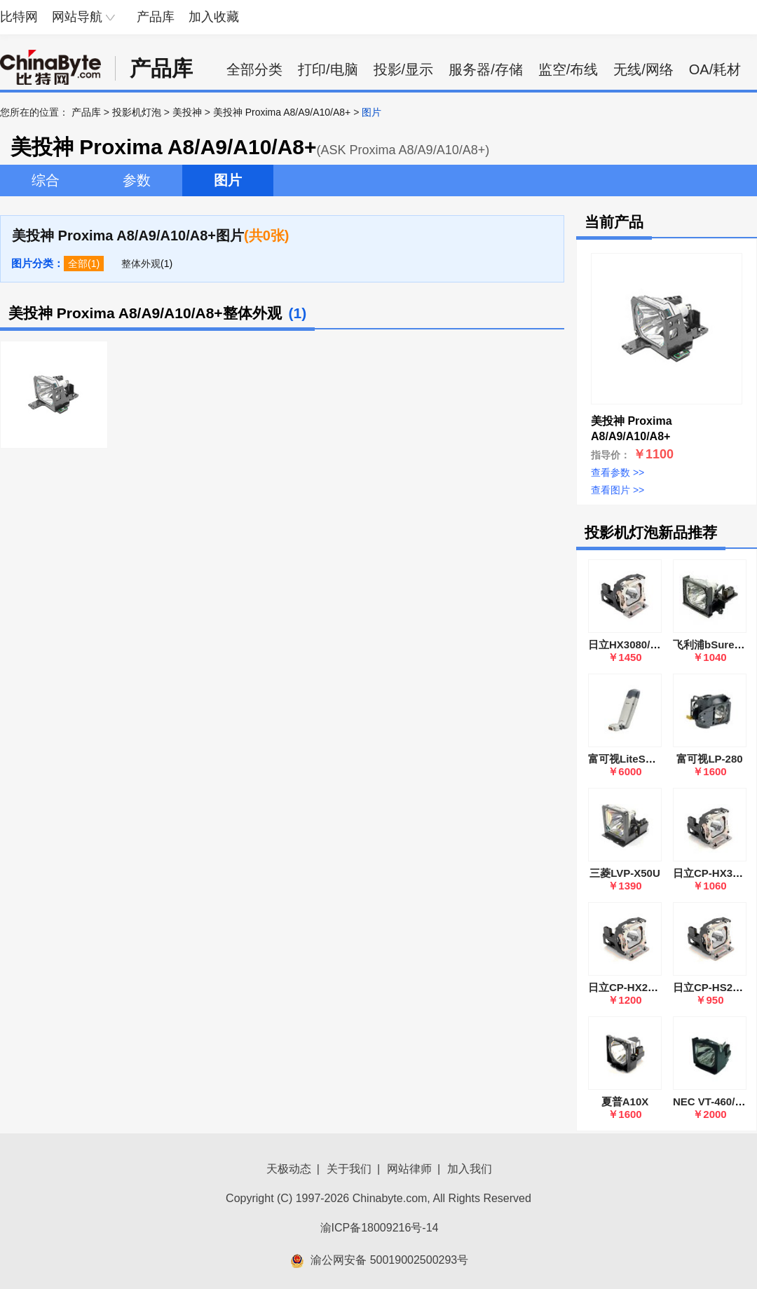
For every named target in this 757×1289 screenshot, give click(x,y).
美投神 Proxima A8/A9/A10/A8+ (281, 112)
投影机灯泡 (136, 112)
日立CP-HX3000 (711, 873)
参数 (137, 180)
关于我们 (349, 1169)
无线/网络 (643, 69)
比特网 (19, 17)
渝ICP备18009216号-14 (379, 1228)
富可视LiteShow (627, 759)
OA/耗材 (715, 69)
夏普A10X (625, 1101)
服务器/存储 (486, 69)
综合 (46, 180)
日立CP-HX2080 (626, 987)
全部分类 (254, 69)
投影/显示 (404, 69)
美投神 (187, 112)
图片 (228, 180)
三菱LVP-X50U (624, 873)
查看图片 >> (617, 490)
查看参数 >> (617, 472)
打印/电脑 (328, 69)
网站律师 (409, 1169)
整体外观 (141, 263)
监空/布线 (568, 69)
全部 (78, 263)
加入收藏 (214, 17)
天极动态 (288, 1169)
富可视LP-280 (709, 759)
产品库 (156, 17)
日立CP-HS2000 (711, 987)
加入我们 (469, 1169)
